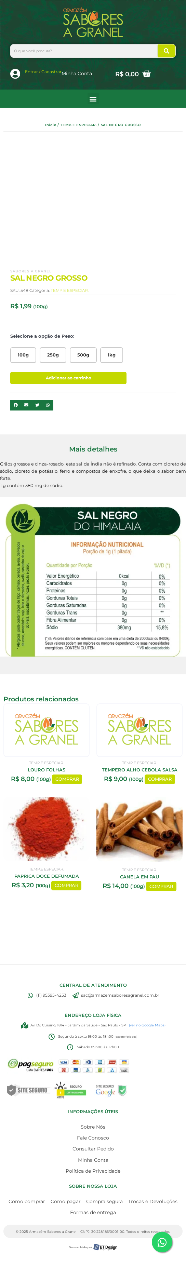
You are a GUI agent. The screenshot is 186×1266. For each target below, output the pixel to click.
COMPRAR (67, 779)
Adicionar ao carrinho (68, 377)
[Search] (166, 50)
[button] (93, 98)
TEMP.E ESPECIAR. (78, 125)
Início (50, 125)
